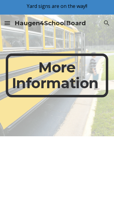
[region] (57, 7)
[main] (57, 75)
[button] (7, 23)
